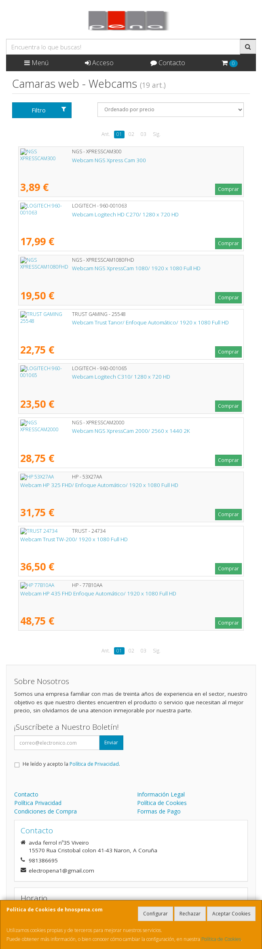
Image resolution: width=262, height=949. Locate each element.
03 (143, 134)
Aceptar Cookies (231, 913)
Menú (36, 62)
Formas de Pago (159, 811)
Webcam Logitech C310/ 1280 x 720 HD (69, 376)
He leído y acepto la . (71, 763)
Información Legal (161, 794)
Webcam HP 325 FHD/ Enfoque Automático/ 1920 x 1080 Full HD (99, 485)
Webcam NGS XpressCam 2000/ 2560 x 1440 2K (79, 430)
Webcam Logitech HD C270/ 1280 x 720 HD (73, 214)
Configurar (155, 913)
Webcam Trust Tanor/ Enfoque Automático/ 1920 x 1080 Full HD (98, 322)
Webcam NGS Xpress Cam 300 (57, 160)
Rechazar (190, 913)
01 (119, 134)
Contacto (167, 62)
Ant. (105, 134)
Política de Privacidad (94, 763)
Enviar (111, 742)
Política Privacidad (37, 803)
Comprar (228, 189)
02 (131, 134)
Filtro (49, 110)
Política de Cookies (221, 939)
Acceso (99, 62)
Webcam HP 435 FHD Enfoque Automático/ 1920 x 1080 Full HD (98, 593)
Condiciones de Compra (45, 811)
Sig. (157, 134)
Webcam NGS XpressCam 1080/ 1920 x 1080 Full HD (84, 268)
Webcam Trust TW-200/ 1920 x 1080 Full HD (74, 539)
